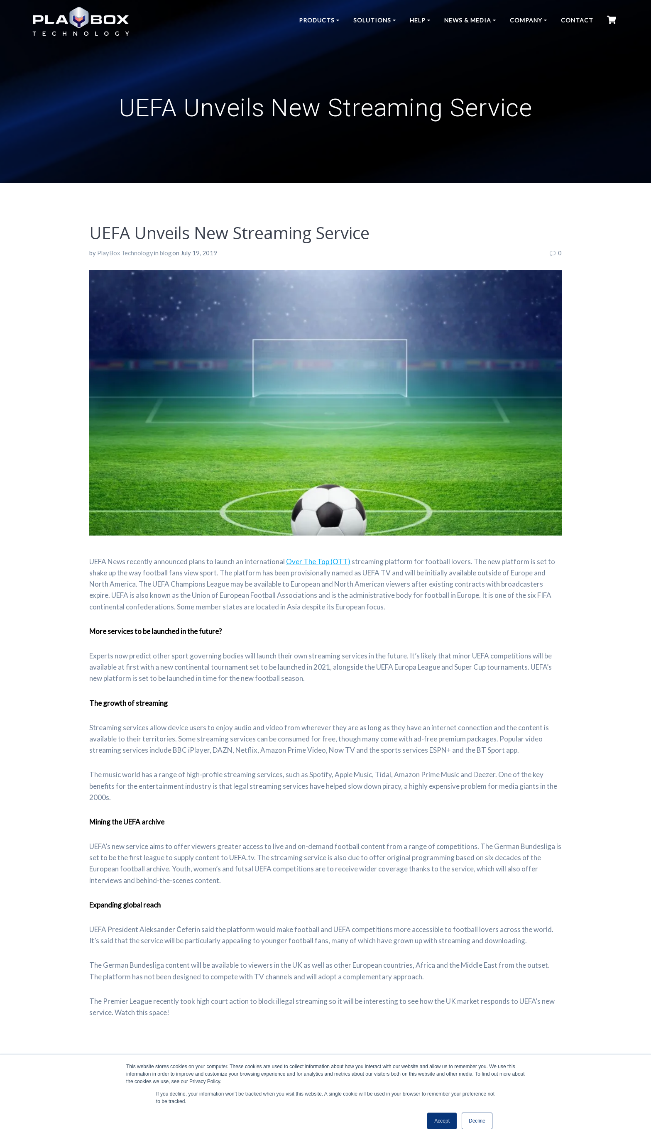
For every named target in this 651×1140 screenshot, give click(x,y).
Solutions (372, 20)
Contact (577, 20)
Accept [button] (442, 1121)
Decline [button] (477, 1121)
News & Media (467, 20)
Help (418, 20)
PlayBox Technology (125, 253)
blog (166, 253)
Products (317, 20)
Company (526, 20)
